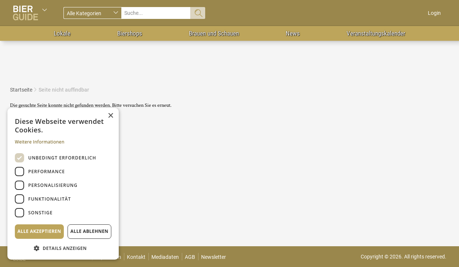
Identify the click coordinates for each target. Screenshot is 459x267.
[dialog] (63, 184)
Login (434, 13)
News (293, 33)
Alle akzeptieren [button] (39, 231)
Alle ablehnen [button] (89, 231)
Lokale (62, 33)
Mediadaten (165, 257)
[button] (63, 248)
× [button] (110, 116)
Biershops (129, 33)
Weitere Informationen (40, 142)
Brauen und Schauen (214, 33)
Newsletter (213, 257)
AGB (190, 257)
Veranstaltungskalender (376, 33)
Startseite (21, 90)
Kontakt (136, 257)
